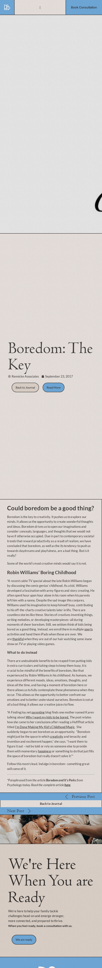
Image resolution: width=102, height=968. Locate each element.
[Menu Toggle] (40, 7)
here (67, 785)
